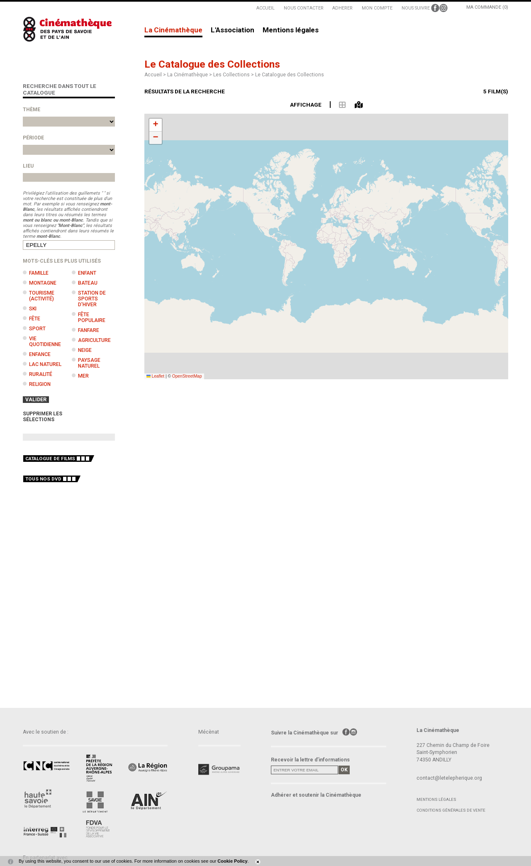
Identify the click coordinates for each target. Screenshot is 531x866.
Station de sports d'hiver (92, 298)
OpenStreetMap (187, 376)
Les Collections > (234, 75)
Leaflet (155, 376)
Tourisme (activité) (41, 296)
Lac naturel (45, 364)
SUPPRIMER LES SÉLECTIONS (42, 416)
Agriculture (94, 340)
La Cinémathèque (173, 30)
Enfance (40, 354)
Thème (31, 109)
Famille (39, 273)
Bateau (87, 283)
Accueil (153, 75)
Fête (34, 319)
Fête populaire (91, 317)
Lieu (28, 166)
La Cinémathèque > (190, 75)
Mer (83, 376)
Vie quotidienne (45, 341)
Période (33, 138)
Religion (40, 384)
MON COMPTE (377, 8)
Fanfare (88, 330)
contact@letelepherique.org (449, 778)
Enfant (87, 273)
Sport (37, 329)
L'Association (232, 30)
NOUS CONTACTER (304, 8)
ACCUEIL (265, 8)
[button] (155, 125)
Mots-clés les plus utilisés (62, 261)
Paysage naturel (89, 363)
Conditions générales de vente (451, 810)
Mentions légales (291, 30)
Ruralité (40, 374)
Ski (33, 309)
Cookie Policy (232, 861)
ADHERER (342, 8)
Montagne (42, 283)
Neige (85, 350)
